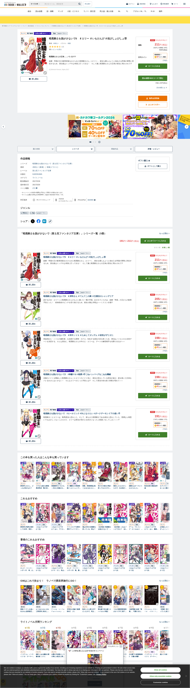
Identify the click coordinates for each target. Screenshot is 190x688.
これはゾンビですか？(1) (42, 569)
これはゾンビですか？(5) (135, 569)
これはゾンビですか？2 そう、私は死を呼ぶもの (58, 569)
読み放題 (39, 11)
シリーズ (82, 149)
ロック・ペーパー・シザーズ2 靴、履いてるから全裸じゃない (74, 569)
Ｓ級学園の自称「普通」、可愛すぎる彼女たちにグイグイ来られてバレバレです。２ (135, 610)
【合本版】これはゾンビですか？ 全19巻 (120, 528)
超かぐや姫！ (164, 654)
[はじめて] (153, 3)
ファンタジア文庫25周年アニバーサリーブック (73, 528)
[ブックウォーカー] (15, 3)
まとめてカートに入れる (155, 241)
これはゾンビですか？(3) (104, 569)
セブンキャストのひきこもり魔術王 (166, 487)
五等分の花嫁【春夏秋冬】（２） (73, 610)
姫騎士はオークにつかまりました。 (135, 487)
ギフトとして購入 (152, 166)
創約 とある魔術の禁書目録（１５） (42, 655)
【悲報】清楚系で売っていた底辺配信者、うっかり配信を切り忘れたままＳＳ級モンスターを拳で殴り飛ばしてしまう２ (166, 610)
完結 (32, 213)
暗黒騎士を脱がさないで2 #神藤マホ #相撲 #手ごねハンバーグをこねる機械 (77, 374)
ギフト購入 (144, 161)
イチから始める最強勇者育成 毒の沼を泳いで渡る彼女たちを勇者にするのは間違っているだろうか (42, 487)
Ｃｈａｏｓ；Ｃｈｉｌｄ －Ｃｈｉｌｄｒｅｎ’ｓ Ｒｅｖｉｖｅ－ (151, 610)
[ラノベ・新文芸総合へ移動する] (28, 26)
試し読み (34, 79)
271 (34, 188)
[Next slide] (187, 127)
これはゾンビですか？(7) (166, 569)
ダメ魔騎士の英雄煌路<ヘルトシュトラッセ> (74, 487)
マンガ (60, 11)
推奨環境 (92, 200)
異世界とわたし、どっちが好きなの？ (26, 487)
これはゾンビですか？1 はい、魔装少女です (151, 528)
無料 (160, 11)
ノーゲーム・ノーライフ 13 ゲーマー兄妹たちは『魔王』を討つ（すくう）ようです (27, 655)
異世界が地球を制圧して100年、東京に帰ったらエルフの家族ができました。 (26, 528)
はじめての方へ (152, 105)
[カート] (175, 3)
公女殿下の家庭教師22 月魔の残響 (136, 655)
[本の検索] (36, 4)
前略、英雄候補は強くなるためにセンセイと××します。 (88, 487)
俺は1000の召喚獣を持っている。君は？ (89, 528)
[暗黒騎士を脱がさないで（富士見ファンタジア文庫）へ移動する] (66, 26)
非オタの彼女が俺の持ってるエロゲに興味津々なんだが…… (104, 487)
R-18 (152, 11)
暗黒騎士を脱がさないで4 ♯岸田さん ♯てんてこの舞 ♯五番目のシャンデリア (78, 296)
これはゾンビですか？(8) (42, 528)
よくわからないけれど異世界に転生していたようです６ (42, 610)
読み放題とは (162, 87)
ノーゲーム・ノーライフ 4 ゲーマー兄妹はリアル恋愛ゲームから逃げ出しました (73, 655)
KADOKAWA (37, 174)
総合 (29, 11)
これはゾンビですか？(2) (88, 569)
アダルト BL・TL (139, 11)
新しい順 (166, 248)
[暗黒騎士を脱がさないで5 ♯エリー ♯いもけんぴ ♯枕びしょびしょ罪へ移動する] (103, 26)
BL (119, 11)
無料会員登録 (152, 98)
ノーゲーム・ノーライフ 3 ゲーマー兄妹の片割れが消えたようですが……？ (120, 655)
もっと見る (164, 233)
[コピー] (50, 221)
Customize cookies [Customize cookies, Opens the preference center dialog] (160, 682)
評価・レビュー (154, 149)
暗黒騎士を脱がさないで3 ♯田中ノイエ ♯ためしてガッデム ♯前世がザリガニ (78, 335)
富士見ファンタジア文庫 (41, 171)
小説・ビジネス (73, 11)
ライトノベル (37, 178)
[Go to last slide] (3, 127)
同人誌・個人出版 (106, 11)
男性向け (24, 213)
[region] (95, 676)
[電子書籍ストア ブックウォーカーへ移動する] (11, 26)
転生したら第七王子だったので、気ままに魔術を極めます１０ (88, 610)
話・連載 (50, 11)
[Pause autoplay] (99, 142)
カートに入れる (152, 66)
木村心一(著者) (38, 167)
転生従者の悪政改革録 (151, 487)
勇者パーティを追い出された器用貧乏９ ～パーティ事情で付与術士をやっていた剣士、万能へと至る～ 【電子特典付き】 (27, 610)
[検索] (80, 4)
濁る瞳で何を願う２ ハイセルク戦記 (105, 610)
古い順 (157, 248)
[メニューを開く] (184, 4)
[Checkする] (45, 73)
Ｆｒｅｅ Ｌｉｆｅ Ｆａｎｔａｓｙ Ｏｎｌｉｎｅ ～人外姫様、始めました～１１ (58, 610)
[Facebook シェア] (38, 221)
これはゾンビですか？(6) (150, 569)
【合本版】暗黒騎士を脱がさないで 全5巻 (105, 528)
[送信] (80, 4)
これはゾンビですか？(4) (119, 569)
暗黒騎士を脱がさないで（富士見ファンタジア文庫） (52, 164)
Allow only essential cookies (160, 676)
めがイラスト (42, 213)
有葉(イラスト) (52, 167)
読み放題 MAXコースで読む (152, 78)
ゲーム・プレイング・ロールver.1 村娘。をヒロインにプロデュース (135, 528)
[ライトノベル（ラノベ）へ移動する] (43, 26)
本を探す (88, 4)
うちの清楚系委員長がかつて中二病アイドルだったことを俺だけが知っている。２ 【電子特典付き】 (120, 610)
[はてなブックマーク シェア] (44, 221)
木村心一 (56, 43)
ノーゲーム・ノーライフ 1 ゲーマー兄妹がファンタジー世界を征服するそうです (151, 655)
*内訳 (165, 60)
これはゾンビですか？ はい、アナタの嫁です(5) (58, 528)
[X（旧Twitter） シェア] (32, 221)
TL (127, 11)
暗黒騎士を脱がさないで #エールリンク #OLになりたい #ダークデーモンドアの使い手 (81, 413)
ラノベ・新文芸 (89, 11)
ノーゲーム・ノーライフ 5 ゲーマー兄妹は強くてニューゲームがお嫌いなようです (88, 655)
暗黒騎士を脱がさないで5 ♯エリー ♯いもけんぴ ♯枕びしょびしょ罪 (74, 257)
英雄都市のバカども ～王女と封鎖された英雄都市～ (58, 487)
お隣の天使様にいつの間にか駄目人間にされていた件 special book (58, 655)
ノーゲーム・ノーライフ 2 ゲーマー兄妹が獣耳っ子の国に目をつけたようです (104, 655)
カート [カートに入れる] (152, 278)
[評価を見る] (56, 48)
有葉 (69, 43)
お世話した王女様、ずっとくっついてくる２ (166, 528)
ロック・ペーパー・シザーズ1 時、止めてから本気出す (27, 569)
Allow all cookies (160, 670)
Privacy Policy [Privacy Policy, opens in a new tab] (101, 674)
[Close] (186, 676)
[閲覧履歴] (164, 3)
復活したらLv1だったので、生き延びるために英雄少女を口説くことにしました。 (120, 487)
